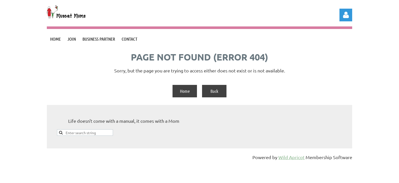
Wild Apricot (291, 157)
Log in (345, 15)
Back (214, 91)
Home (185, 91)
